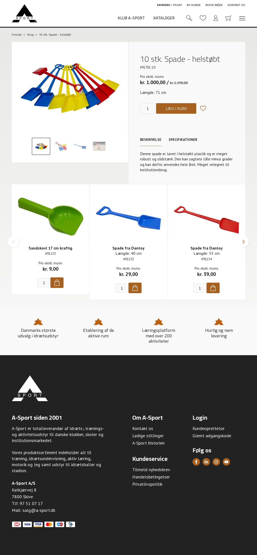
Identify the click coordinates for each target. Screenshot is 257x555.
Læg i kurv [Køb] (176, 108)
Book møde (214, 5)
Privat (177, 5)
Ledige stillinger (148, 436)
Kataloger (164, 18)
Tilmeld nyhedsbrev (151, 469)
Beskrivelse (150, 139)
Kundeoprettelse (208, 428)
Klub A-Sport (131, 18)
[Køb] (56, 282)
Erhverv (163, 5)
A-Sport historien (148, 443)
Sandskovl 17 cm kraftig (50, 248)
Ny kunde (194, 5)
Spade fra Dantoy (128, 248)
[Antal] (147, 108)
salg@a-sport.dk (39, 510)
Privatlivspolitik (147, 484)
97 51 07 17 (31, 503)
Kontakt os (236, 5)
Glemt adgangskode (211, 436)
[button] (13, 241)
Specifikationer (183, 139)
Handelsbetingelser (151, 477)
